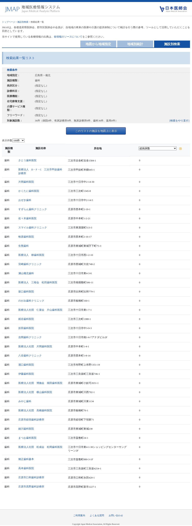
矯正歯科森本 (26, 459)
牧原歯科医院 (26, 236)
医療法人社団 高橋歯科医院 (35, 410)
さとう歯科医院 (27, 160)
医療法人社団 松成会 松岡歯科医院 (40, 446)
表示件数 (7, 140)
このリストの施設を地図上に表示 (96, 130)
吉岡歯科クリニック (30, 337)
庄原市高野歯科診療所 (31, 486)
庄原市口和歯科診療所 (31, 477)
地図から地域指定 (98, 44)
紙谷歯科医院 (26, 318)
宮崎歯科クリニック (30, 264)
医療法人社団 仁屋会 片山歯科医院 (40, 309)
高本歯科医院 (26, 468)
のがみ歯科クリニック (31, 300)
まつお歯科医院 (27, 437)
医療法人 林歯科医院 (31, 254)
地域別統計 (135, 44)
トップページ (8, 22)
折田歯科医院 (26, 328)
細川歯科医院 (26, 428)
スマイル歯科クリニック (32, 227)
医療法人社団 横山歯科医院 (35, 392)
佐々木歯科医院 (27, 218)
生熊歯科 (23, 245)
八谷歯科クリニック (30, 355)
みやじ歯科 (24, 401)
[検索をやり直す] (179, 120)
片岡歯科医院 (26, 181)
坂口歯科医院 (26, 291)
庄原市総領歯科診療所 (31, 419)
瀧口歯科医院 (26, 364)
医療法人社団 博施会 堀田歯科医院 (40, 382)
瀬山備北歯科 (26, 273)
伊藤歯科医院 (26, 373)
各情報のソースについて (68, 36)
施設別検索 (22, 22)
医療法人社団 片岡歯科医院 (35, 346)
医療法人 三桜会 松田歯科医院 (37, 282)
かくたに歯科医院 (28, 190)
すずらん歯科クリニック (32, 209)
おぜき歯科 (24, 200)
